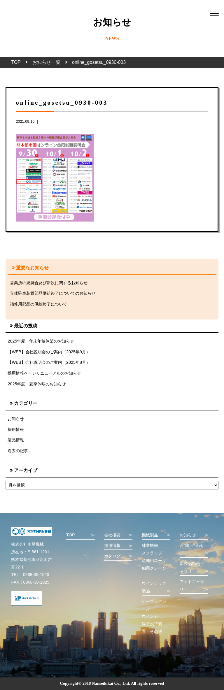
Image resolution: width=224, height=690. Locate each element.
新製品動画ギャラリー (194, 568)
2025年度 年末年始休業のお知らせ (41, 341)
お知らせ (16, 419)
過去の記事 (18, 451)
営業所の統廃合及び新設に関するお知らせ (49, 282)
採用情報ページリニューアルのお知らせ (44, 373)
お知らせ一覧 (46, 62)
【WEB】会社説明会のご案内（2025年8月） (49, 362)
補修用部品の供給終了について (38, 304)
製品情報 (16, 440)
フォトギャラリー (194, 587)
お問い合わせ (194, 550)
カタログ (118, 556)
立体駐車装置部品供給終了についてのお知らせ (53, 293)
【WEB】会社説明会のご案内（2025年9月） (49, 352)
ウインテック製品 (156, 588)
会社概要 (118, 536)
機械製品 (156, 536)
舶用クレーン (154, 568)
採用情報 (16, 429)
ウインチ (150, 616)
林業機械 (150, 545)
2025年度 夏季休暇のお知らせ (37, 384)
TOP (16, 62)
